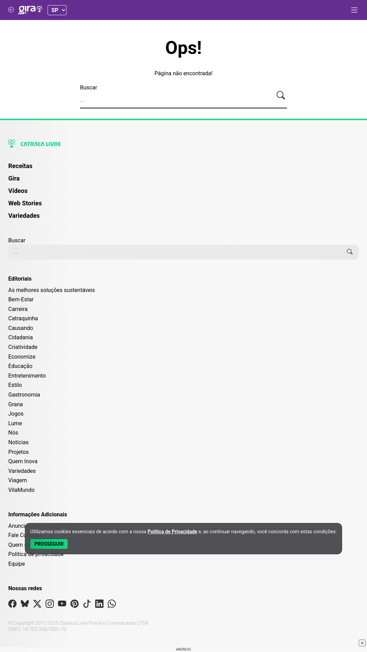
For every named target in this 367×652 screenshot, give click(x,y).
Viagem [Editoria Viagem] (17, 480)
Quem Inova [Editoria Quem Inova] (23, 461)
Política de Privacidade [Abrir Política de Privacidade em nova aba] (172, 531)
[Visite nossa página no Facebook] (12, 605)
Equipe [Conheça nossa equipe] (16, 564)
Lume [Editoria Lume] (15, 423)
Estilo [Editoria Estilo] (15, 385)
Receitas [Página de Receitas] (20, 165)
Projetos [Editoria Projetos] (18, 452)
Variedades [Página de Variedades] (24, 215)
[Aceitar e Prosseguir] (49, 544)
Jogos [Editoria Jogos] (15, 413)
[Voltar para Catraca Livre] (11, 10)
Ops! (183, 48)
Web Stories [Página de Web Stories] (25, 203)
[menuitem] (183, 169)
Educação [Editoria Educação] (20, 366)
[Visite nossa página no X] (37, 605)
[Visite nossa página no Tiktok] (87, 605)
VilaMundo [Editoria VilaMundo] (21, 490)
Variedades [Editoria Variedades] (22, 471)
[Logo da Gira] (30, 10)
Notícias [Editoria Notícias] (18, 442)
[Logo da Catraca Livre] (183, 143)
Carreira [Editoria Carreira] (18, 309)
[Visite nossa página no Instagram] (50, 605)
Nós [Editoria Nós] (13, 432)
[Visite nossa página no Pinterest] (74, 605)
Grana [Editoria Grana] (15, 404)
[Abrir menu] (354, 10)
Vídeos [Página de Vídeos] (18, 190)
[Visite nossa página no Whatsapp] (112, 605)
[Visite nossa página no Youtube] (62, 605)
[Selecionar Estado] (57, 10)
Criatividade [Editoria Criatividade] (22, 347)
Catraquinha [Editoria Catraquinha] (23, 318)
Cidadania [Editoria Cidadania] (20, 337)
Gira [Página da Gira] (14, 178)
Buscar (88, 87)
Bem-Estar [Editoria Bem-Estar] (21, 299)
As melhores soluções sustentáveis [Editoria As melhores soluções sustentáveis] (51, 290)
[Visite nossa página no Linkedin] (99, 605)
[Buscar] (281, 95)
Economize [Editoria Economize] (22, 356)
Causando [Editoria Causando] (20, 328)
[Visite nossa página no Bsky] (25, 605)
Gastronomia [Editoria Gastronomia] (24, 394)
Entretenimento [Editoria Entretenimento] (27, 375)
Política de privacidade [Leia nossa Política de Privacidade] (36, 554)
